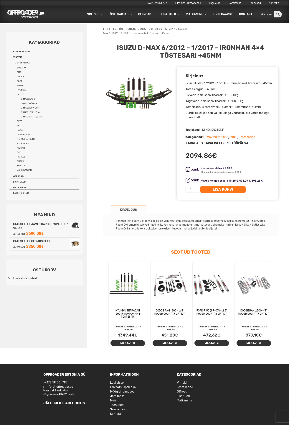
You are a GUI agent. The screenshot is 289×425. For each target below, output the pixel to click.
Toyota (21, 165)
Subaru (21, 67)
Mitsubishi (23, 143)
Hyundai (21, 90)
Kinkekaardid (223, 14)
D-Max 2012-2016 (163, 29)
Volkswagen (24, 170)
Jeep (19, 121)
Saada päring (119, 409)
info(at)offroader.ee (188, 3)
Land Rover (23, 134)
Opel (19, 152)
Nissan (21, 148)
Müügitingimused (122, 391)
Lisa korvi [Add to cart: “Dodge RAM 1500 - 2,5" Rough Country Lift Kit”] (169, 342)
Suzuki (20, 161)
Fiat (19, 72)
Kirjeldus (128, 209)
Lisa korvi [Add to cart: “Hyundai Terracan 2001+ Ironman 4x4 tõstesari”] (127, 342)
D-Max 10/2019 (29, 103)
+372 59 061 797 (156, 3)
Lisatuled (170, 14)
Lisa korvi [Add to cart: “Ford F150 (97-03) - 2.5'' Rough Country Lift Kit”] (211, 342)
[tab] (128, 210)
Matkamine (196, 14)
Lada (20, 130)
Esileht (108, 29)
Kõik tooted (21, 193)
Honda (20, 85)
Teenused (255, 3)
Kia (18, 125)
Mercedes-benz (26, 139)
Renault (22, 156)
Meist (114, 400)
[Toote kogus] (192, 189)
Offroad (146, 14)
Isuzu (144, 29)
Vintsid (95, 14)
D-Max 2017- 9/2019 (31, 116)
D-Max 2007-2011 (30, 107)
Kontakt (274, 3)
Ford (20, 81)
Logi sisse (214, 3)
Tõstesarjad (120, 14)
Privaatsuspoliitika (123, 387)
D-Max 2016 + (28, 99)
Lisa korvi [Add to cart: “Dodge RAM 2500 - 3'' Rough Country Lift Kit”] (253, 342)
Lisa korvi (223, 189)
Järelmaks (235, 3)
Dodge (20, 76)
